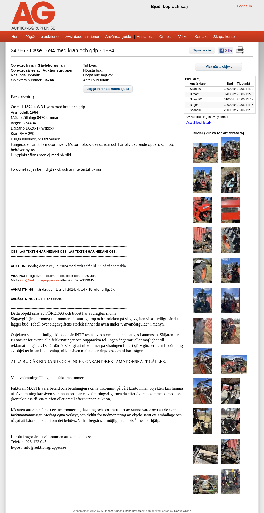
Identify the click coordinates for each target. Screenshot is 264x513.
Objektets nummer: (27, 80)
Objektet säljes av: (27, 70)
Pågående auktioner (42, 36)
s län (60, 65)
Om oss (166, 36)
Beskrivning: (23, 96)
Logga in (244, 6)
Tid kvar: (90, 65)
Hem (15, 36)
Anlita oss (145, 36)
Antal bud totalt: (96, 80)
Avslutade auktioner (82, 36)
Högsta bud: (93, 70)
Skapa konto (224, 36)
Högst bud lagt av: (98, 75)
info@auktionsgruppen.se (40, 280)
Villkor (183, 36)
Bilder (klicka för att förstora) (218, 133)
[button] (202, 50)
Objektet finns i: (24, 65)
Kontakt (201, 36)
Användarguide (118, 36)
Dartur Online (182, 510)
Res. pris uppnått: (25, 75)
